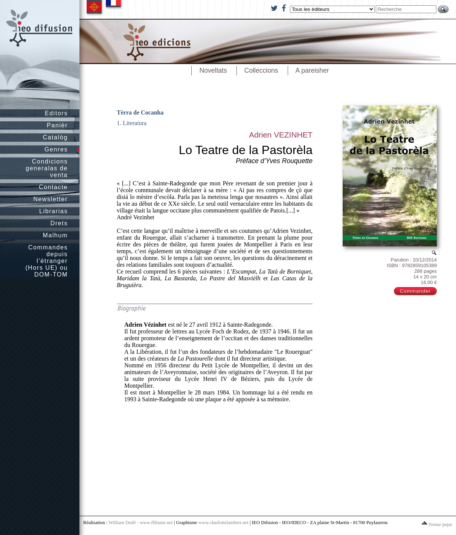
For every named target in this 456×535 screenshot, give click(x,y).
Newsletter (50, 199)
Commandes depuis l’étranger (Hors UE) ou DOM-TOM (46, 261)
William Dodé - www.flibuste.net (140, 522)
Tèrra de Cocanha (140, 112)
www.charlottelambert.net (223, 522)
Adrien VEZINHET (281, 134)
